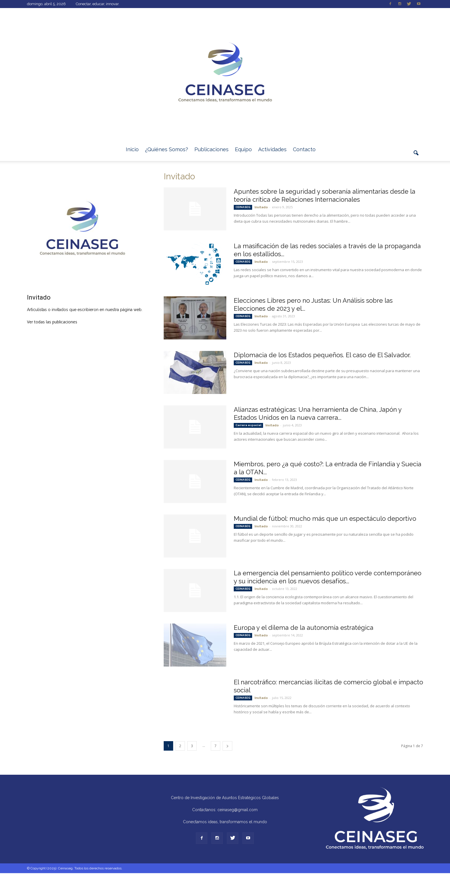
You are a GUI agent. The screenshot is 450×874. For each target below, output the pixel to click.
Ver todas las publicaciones (52, 322)
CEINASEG (242, 207)
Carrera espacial (248, 425)
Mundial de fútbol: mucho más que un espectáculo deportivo (325, 518)
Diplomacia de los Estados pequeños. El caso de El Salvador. (322, 355)
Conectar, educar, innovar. (97, 4)
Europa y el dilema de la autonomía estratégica (303, 627)
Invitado (261, 207)
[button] (416, 156)
